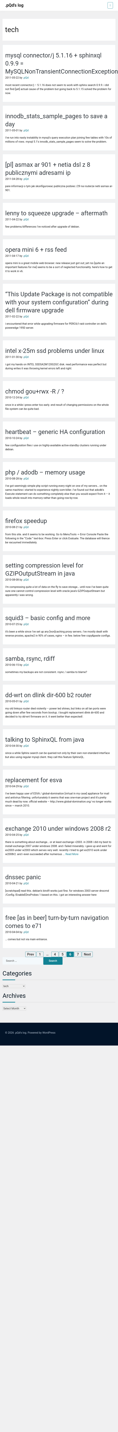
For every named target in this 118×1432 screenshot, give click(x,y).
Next (87, 954)
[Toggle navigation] (110, 5)
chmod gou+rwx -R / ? (34, 391)
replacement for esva (33, 780)
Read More (71, 854)
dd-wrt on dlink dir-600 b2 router (48, 695)
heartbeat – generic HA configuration (55, 432)
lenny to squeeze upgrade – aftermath (56, 213)
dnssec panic (23, 877)
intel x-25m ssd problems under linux (54, 350)
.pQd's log (14, 5)
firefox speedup (26, 521)
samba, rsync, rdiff (30, 658)
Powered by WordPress (41, 1032)
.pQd (25, 77)
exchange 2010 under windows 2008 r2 (58, 828)
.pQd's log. (20, 1032)
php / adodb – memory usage (45, 472)
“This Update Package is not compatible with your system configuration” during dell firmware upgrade (59, 302)
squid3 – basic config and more (47, 618)
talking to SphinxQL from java (44, 739)
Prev (30, 954)
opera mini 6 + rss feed (36, 249)
